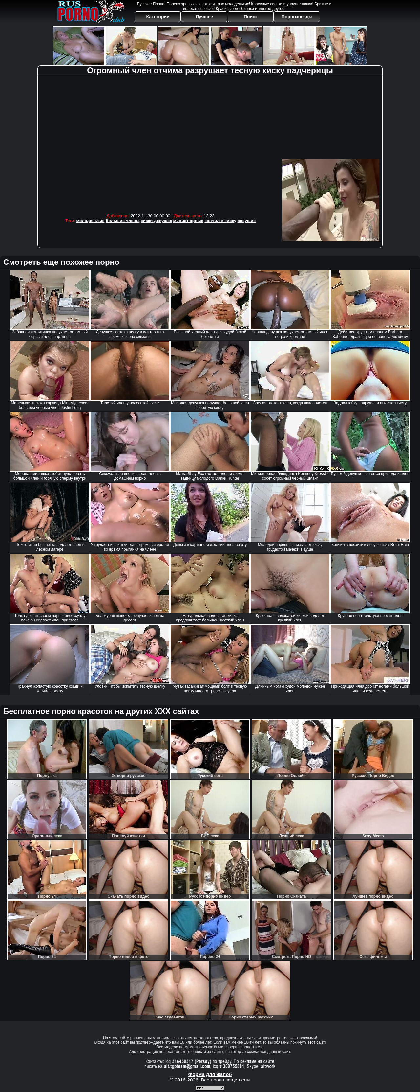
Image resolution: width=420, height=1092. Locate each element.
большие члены (122, 220)
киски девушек (156, 220)
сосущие (247, 220)
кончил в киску (220, 220)
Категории (158, 16)
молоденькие (90, 220)
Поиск (251, 16)
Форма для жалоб (210, 1074)
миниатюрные (188, 220)
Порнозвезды (297, 16)
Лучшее (204, 16)
